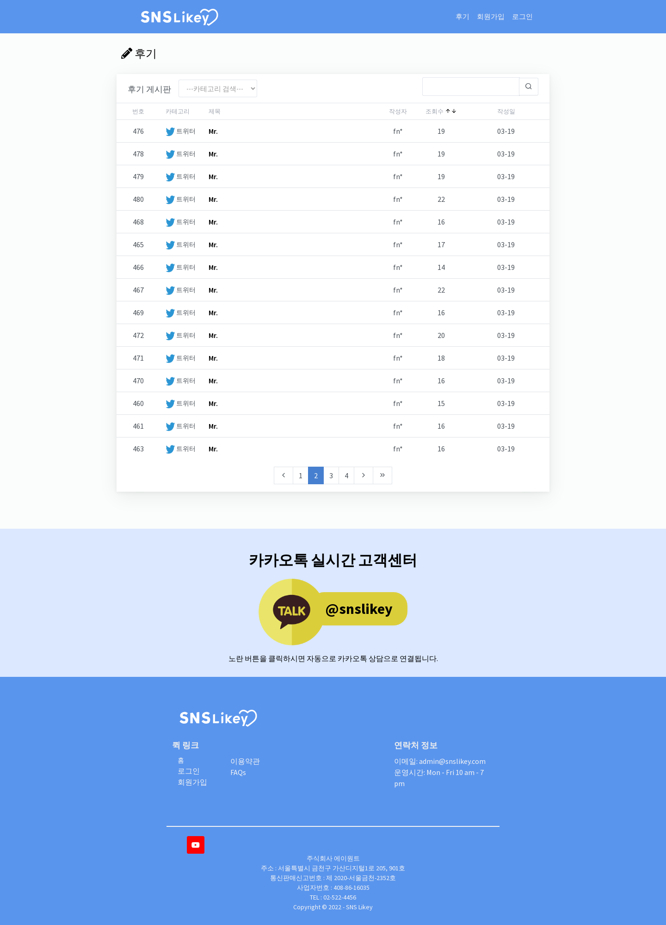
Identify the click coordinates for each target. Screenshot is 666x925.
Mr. (213, 131)
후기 (462, 16)
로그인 (522, 16)
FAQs (238, 772)
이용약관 (245, 761)
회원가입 (491, 16)
